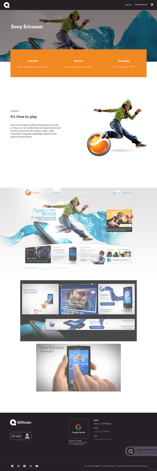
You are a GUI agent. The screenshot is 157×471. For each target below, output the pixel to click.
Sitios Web (87, 67)
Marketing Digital (73, 67)
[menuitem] (127, 5)
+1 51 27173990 (102, 432)
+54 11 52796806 (102, 424)
